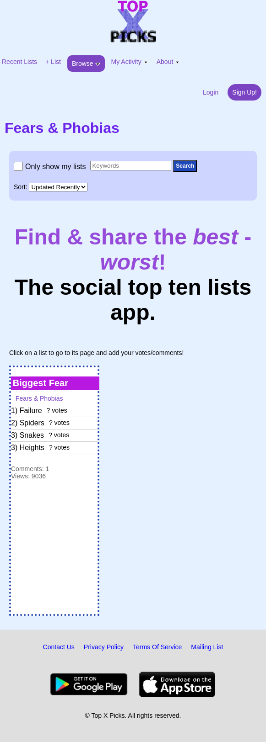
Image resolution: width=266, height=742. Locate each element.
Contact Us (59, 647)
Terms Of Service (157, 647)
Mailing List (207, 647)
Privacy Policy (104, 647)
